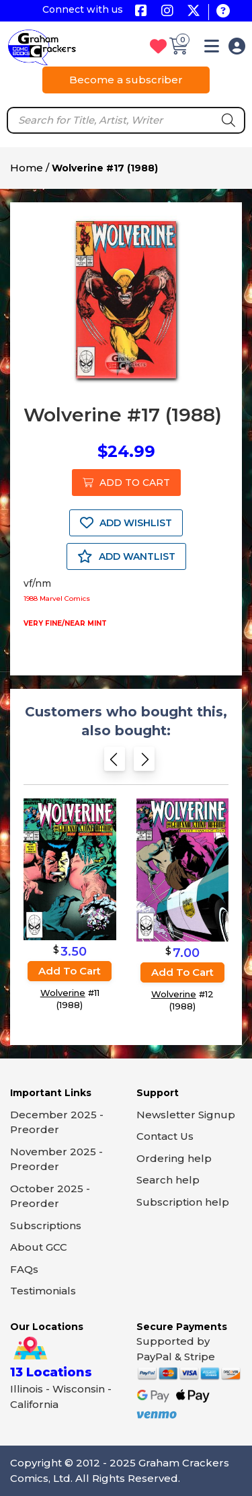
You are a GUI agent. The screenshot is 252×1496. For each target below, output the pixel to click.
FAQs (24, 1269)
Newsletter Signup (185, 1114)
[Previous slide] (114, 763)
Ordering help (174, 1158)
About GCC (38, 1247)
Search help (168, 1179)
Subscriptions (45, 1225)
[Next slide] (144, 763)
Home (26, 167)
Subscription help (182, 1202)
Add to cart (69, 971)
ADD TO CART (126, 482)
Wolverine (62, 993)
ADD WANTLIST (126, 556)
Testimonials (43, 1290)
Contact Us (165, 1136)
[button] (211, 48)
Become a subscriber (126, 79)
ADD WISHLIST (126, 523)
